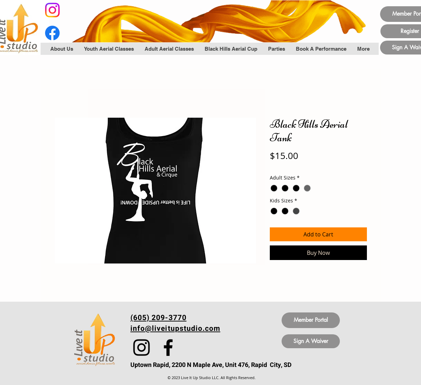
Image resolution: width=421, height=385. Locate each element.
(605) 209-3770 (158, 317)
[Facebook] (52, 33)
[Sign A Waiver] (311, 341)
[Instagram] (52, 10)
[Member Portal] (311, 320)
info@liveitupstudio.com (175, 328)
